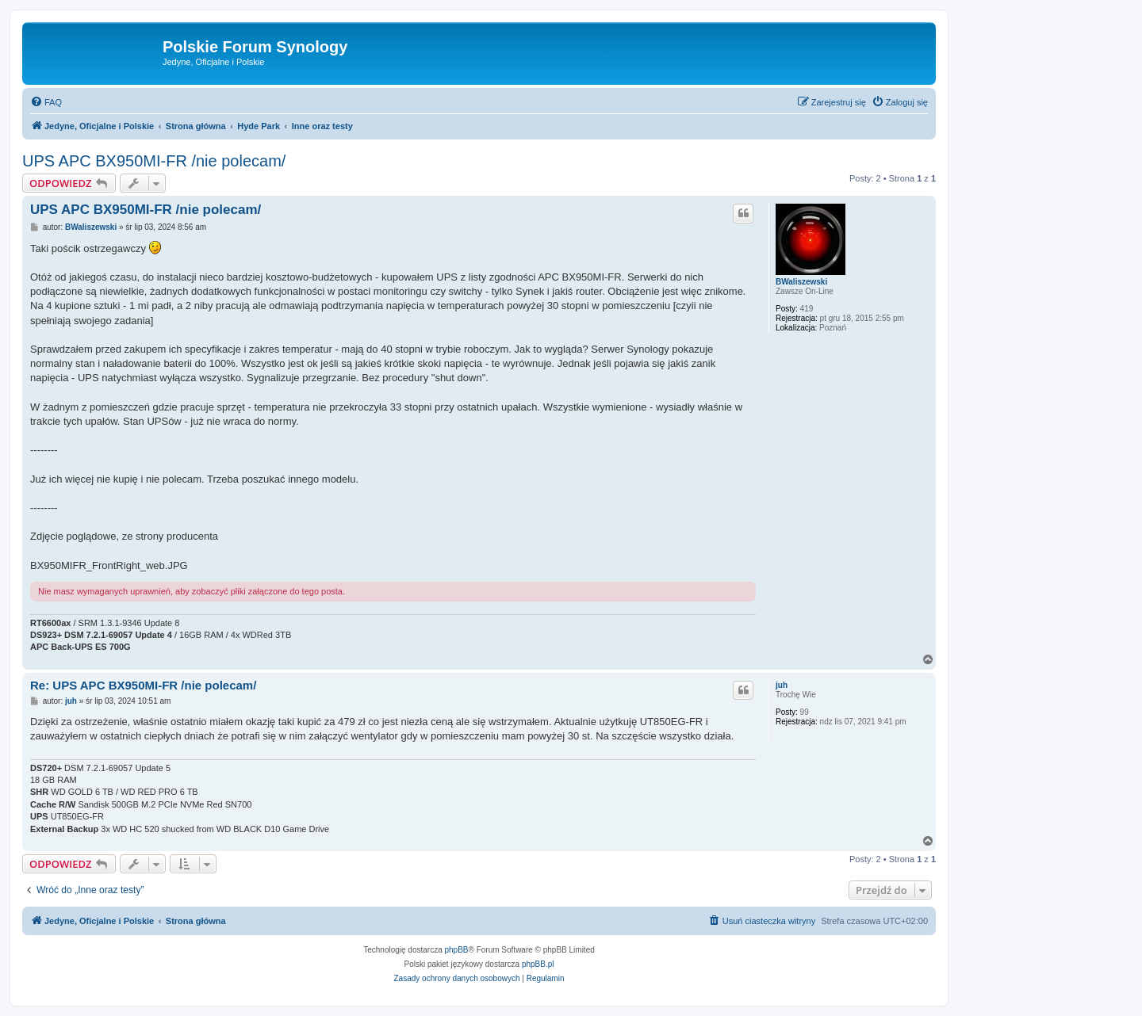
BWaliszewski (801, 281)
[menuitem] (46, 102)
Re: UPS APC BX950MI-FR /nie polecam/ (143, 685)
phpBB (457, 949)
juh (782, 685)
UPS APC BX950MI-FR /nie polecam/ (154, 161)
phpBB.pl (538, 964)
